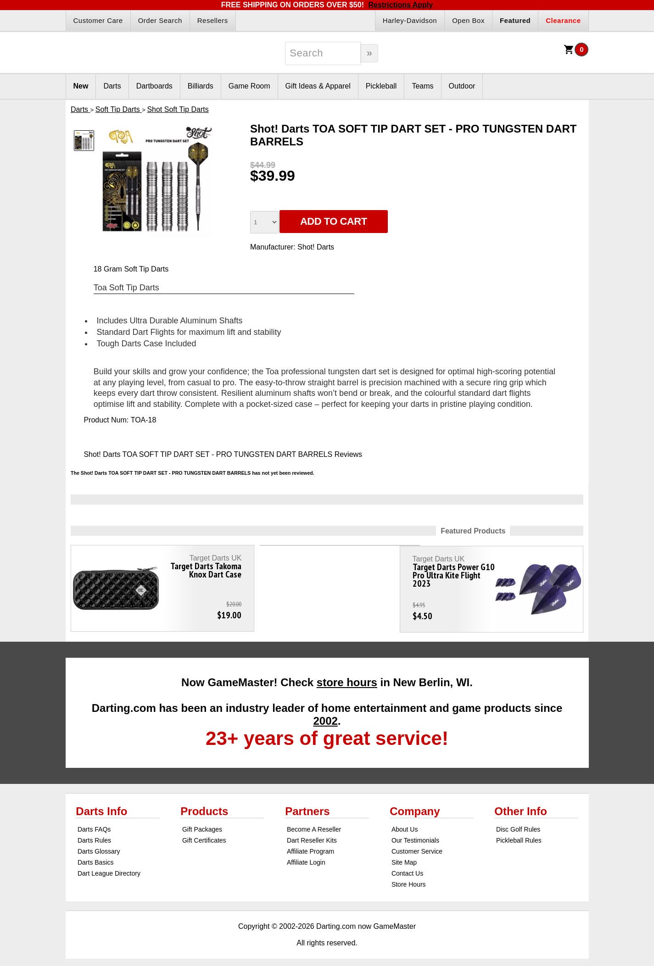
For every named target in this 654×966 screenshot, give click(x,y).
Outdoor (462, 86)
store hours (347, 675)
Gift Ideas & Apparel (318, 86)
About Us (404, 822)
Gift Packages (202, 822)
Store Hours (408, 877)
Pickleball (381, 86)
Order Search (160, 20)
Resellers (212, 20)
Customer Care (98, 20)
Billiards (200, 86)
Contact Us (407, 866)
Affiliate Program (310, 844)
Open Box (468, 20)
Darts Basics (96, 855)
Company (415, 804)
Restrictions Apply (400, 5)
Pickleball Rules (519, 833)
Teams (422, 86)
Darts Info (101, 804)
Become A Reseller (314, 822)
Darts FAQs (94, 822)
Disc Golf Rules (518, 822)
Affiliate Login (306, 855)
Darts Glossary (99, 844)
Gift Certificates (204, 833)
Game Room (249, 86)
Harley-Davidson (410, 20)
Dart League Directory (109, 866)
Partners (307, 804)
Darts (112, 86)
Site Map (404, 855)
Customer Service (416, 844)
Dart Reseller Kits (312, 833)
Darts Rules (94, 833)
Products (204, 804)
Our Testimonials (415, 833)
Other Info (520, 804)
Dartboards (154, 86)
